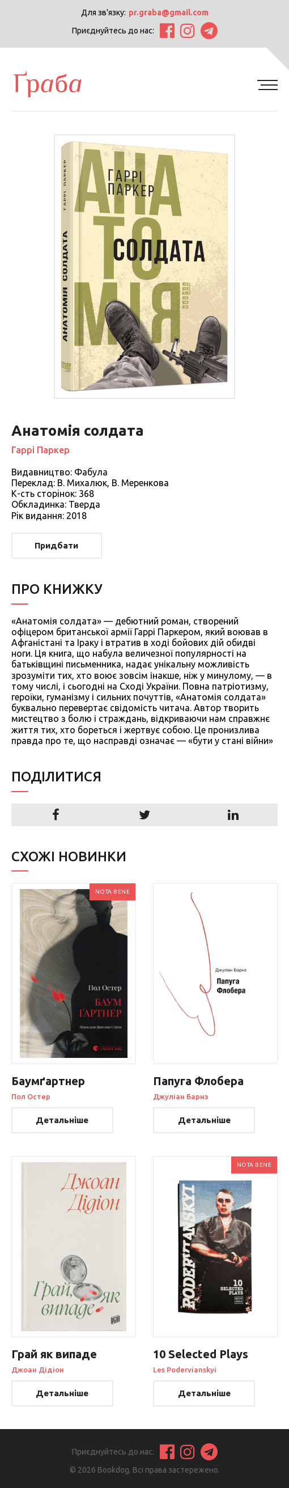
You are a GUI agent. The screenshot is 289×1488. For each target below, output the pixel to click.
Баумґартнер (48, 1081)
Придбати (57, 545)
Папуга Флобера (198, 1081)
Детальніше (62, 1120)
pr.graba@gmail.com (169, 12)
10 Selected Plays (200, 1354)
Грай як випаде (54, 1354)
